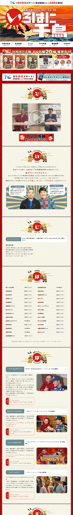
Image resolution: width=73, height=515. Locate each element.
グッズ (30, 44)
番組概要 (55, 44)
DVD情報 (42, 44)
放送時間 (18, 44)
